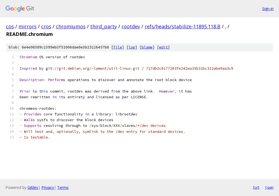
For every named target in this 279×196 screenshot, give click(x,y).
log (132, 47)
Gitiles (33, 187)
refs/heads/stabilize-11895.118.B (182, 26)
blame (147, 47)
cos (10, 26)
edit (163, 47)
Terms (63, 187)
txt (256, 187)
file (117, 47)
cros (46, 26)
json (269, 187)
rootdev (131, 26)
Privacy (47, 187)
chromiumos (71, 26)
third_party (103, 26)
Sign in (268, 8)
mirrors (28, 26)
